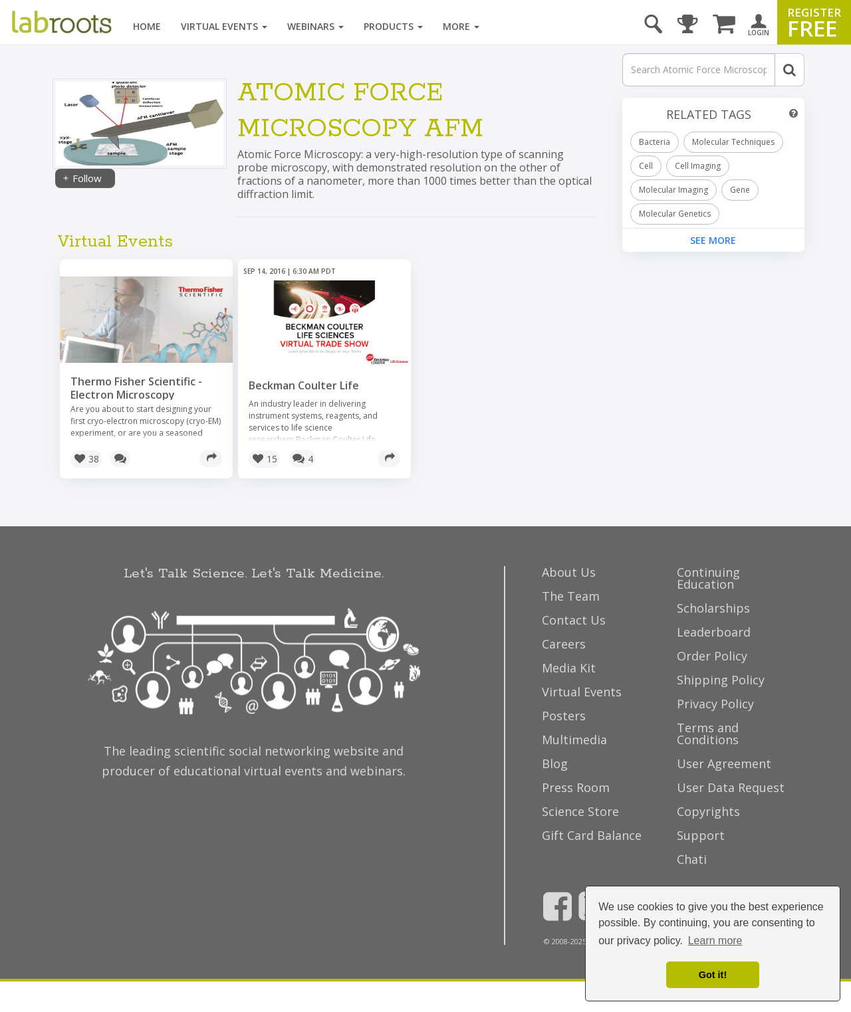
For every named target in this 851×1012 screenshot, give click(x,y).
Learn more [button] (715, 940)
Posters (564, 716)
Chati (692, 859)
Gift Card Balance (592, 835)
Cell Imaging (698, 165)
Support (701, 835)
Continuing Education (708, 578)
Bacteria (654, 142)
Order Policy (712, 656)
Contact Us (574, 620)
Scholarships (713, 608)
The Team (571, 596)
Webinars (315, 26)
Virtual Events (224, 26)
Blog (555, 763)
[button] (86, 459)
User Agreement (724, 763)
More (461, 26)
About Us (569, 572)
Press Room (576, 787)
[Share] (210, 458)
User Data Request (731, 787)
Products (393, 26)
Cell (646, 165)
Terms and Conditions (708, 734)
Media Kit (569, 668)
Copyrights (708, 811)
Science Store (580, 811)
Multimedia (574, 740)
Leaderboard (714, 632)
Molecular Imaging (673, 189)
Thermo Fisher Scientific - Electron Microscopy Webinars (136, 394)
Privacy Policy (715, 704)
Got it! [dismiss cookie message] (713, 974)
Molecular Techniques (733, 142)
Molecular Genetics (675, 213)
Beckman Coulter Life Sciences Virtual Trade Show (322, 392)
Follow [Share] (82, 178)
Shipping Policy (721, 680)
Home (147, 26)
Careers (564, 644)
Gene (740, 189)
